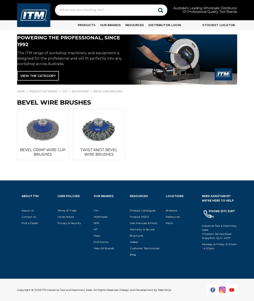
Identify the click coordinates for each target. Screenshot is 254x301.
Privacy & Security (69, 223)
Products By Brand (43, 91)
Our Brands (110, 25)
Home (21, 91)
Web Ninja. (165, 290)
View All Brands (104, 248)
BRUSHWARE (80, 91)
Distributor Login (164, 25)
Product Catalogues (143, 210)
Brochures (136, 235)
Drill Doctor (101, 242)
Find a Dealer (30, 223)
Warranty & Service (142, 229)
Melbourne (173, 216)
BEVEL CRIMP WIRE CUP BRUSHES (43, 152)
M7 (96, 229)
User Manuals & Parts (143, 223)
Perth (169, 223)
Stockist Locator (218, 25)
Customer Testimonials (144, 248)
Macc (97, 235)
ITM (64, 91)
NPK (96, 223)
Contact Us (29, 216)
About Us (28, 210)
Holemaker (101, 216)
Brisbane (171, 210)
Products (86, 25)
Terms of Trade (66, 210)
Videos (134, 242)
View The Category (38, 76)
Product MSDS (139, 216)
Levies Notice (65, 216)
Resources (134, 25)
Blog (133, 254)
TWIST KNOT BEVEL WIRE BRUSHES (98, 152)
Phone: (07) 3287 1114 (222, 213)
